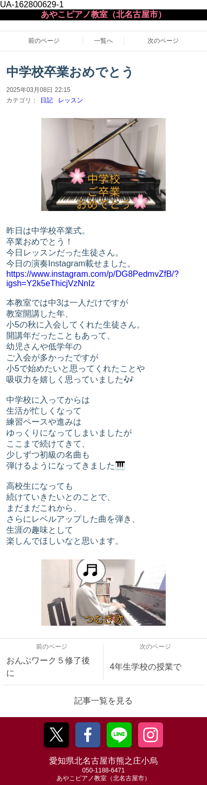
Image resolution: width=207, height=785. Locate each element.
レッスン (70, 100)
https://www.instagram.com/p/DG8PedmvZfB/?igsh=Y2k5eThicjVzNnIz (92, 279)
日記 (46, 100)
